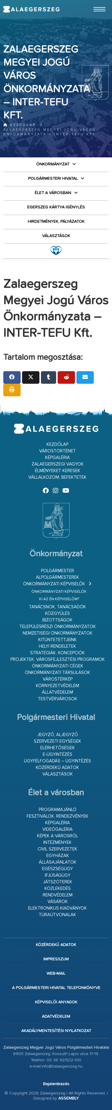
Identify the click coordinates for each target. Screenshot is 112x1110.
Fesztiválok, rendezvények (57, 816)
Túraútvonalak (57, 915)
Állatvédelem (57, 692)
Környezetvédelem (57, 686)
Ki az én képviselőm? (59, 599)
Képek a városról (57, 836)
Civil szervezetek (57, 849)
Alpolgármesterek (57, 577)
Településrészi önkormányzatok (57, 626)
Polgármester (57, 571)
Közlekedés (58, 888)
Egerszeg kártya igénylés (56, 207)
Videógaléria (57, 829)
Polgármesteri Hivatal (53, 178)
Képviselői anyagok (56, 1002)
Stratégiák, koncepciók (57, 653)
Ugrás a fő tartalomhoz (94, 2)
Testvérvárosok (57, 699)
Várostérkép (58, 679)
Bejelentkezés (56, 1084)
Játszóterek (57, 882)
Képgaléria (57, 457)
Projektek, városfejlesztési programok (57, 659)
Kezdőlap (19, 125)
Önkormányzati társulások (57, 672)
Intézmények (57, 842)
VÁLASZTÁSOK (56, 236)
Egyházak (57, 855)
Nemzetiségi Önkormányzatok (58, 633)
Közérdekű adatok (57, 767)
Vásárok (57, 901)
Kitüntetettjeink (57, 640)
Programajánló (57, 809)
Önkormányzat (52, 164)
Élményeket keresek (57, 471)
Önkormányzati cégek (57, 666)
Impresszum (56, 959)
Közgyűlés (57, 613)
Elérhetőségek (57, 748)
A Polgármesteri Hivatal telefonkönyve (56, 988)
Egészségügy (57, 869)
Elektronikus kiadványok (57, 908)
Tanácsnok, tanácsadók (57, 607)
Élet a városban (53, 193)
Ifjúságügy (57, 875)
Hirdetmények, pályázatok (56, 221)
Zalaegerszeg (31, 9)
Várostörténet (57, 451)
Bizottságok (57, 620)
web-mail (56, 973)
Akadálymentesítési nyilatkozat (56, 1031)
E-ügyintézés (57, 754)
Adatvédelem (56, 1016)
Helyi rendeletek (57, 646)
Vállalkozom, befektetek (57, 477)
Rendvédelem (58, 895)
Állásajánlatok (57, 862)
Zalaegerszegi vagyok (58, 464)
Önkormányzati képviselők (54, 584)
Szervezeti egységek (57, 741)
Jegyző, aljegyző (57, 735)
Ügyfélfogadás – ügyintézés (57, 761)
